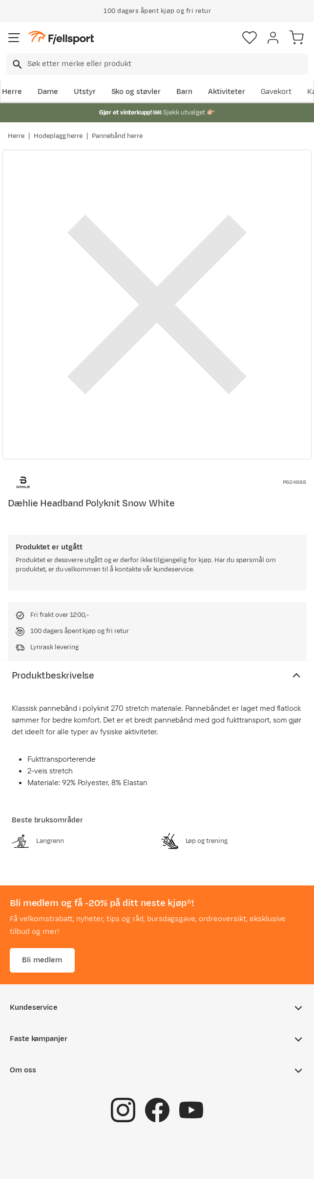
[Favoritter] (249, 37)
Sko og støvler (136, 92)
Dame (48, 92)
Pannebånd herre (117, 136)
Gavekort (276, 92)
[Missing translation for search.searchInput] (16, 64)
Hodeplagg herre (58, 136)
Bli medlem (42, 960)
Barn (184, 92)
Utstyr (85, 92)
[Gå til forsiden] (61, 38)
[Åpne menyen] (14, 37)
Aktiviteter (226, 92)
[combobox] (157, 64)
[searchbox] (167, 64)
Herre (12, 92)
